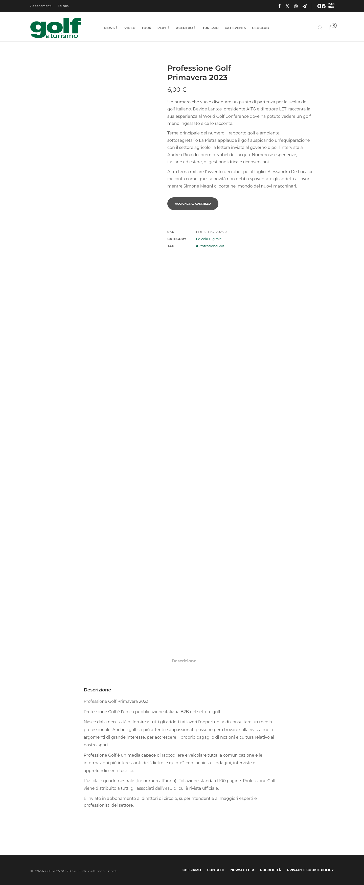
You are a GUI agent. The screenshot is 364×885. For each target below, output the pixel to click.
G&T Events (235, 28)
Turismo (210, 28)
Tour (146, 28)
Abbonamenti (41, 6)
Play (161, 28)
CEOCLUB (260, 28)
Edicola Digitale (208, 239)
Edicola (63, 6)
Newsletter (242, 870)
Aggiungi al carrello (193, 203)
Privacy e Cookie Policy (310, 870)
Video (129, 28)
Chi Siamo (192, 870)
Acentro (184, 28)
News (109, 28)
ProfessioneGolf (211, 246)
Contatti (215, 870)
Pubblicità (270, 870)
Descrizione (184, 661)
